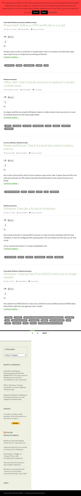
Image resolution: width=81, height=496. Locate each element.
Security (6, 143)
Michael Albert (24, 29)
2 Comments (34, 281)
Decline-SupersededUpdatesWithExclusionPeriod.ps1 (44, 317)
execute (29, 257)
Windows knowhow (18, 22)
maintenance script (19, 320)
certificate (10, 65)
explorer (17, 126)
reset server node (57, 320)
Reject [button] (44, 12)
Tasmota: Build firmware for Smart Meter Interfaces (14, 464)
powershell (29, 65)
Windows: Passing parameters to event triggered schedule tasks (15, 387)
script (39, 65)
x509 (46, 65)
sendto (56, 126)
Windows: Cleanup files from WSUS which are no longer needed (40, 275)
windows (9, 128)
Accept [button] (35, 12)
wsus (26, 323)
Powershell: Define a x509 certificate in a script (34, 25)
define (19, 65)
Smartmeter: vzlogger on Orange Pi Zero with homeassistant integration (13, 456)
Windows (13, 143)
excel (24, 192)
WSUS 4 (33, 323)
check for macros (12, 192)
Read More (52, 12)
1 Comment (38, 90)
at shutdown (11, 257)
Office (31, 192)
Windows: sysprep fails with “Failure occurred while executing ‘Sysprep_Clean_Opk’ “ (16, 471)
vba (46, 192)
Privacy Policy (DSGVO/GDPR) (13, 493)
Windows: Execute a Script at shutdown (29, 208)
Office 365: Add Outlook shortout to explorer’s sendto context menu (39, 83)
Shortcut (66, 126)
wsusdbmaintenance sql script (50, 323)
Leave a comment (38, 29)
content (18, 317)
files (7, 320)
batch (21, 257)
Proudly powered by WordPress (35, 493)
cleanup (9, 317)
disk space (69, 317)
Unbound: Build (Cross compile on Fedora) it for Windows (15, 448)
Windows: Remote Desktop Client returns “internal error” (15, 442)
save (68, 320)
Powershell (7, 22)
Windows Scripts (30, 22)
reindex (44, 320)
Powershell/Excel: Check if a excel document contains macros (38, 147)
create (8, 126)
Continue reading (11, 57)
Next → (45, 333)
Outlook (27, 126)
